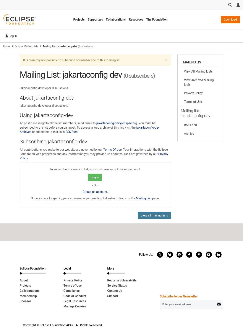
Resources (136, 19)
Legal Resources (74, 301)
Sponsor (25, 301)
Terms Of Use (112, 149)
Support (112, 296)
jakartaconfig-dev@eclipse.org (116, 123)
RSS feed (71, 132)
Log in (11, 36)
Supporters (95, 19)
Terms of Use (193, 101)
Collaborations (116, 19)
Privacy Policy (193, 93)
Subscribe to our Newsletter (179, 296)
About (24, 280)
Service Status (117, 285)
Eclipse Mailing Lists (26, 46)
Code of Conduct (74, 296)
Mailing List (144, 198)
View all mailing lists (154, 215)
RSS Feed (190, 125)
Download (230, 19)
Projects (79, 19)
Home (6, 46)
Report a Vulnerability (121, 280)
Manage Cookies (74, 306)
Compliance (71, 290)
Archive (189, 133)
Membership (28, 296)
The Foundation (156, 19)
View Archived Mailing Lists (199, 82)
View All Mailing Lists (198, 71)
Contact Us (114, 290)
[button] (166, 60)
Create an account (95, 192)
